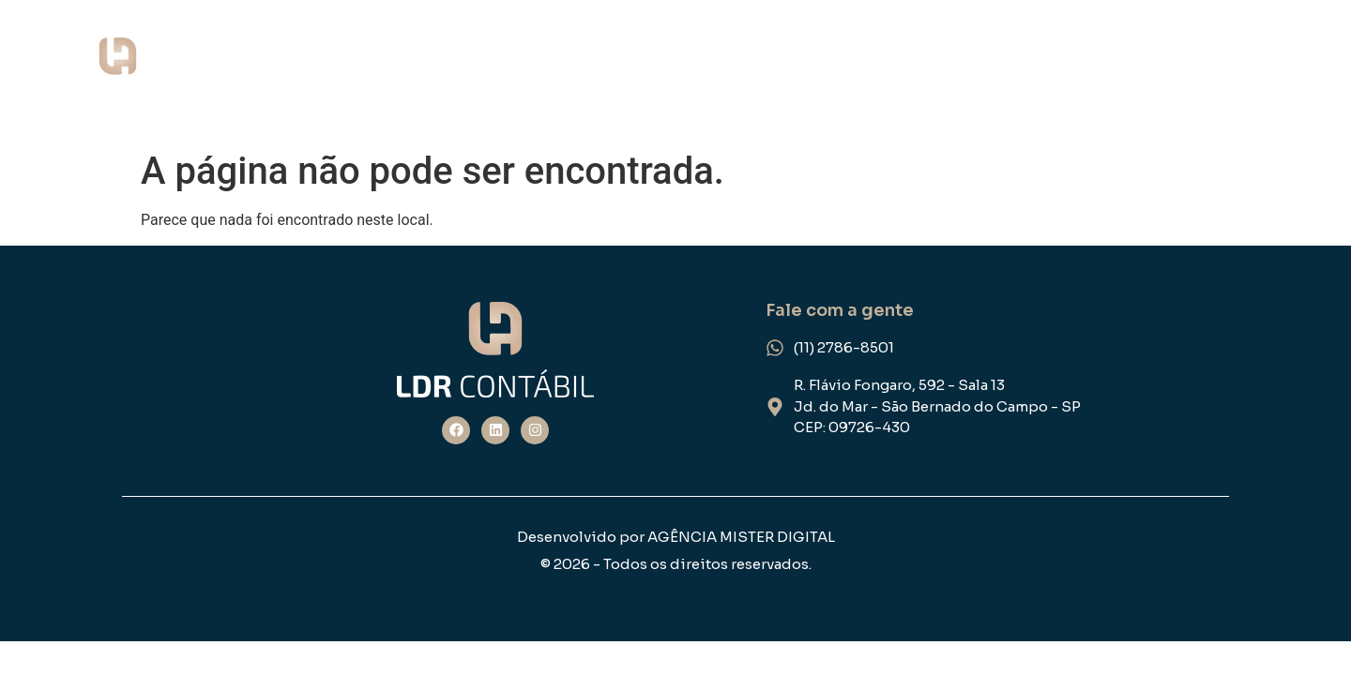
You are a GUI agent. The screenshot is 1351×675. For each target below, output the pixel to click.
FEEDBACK (1267, 71)
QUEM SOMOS (729, 71)
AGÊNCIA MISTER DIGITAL (741, 537)
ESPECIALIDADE (1112, 71)
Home (600, 71)
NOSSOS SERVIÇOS (917, 71)
